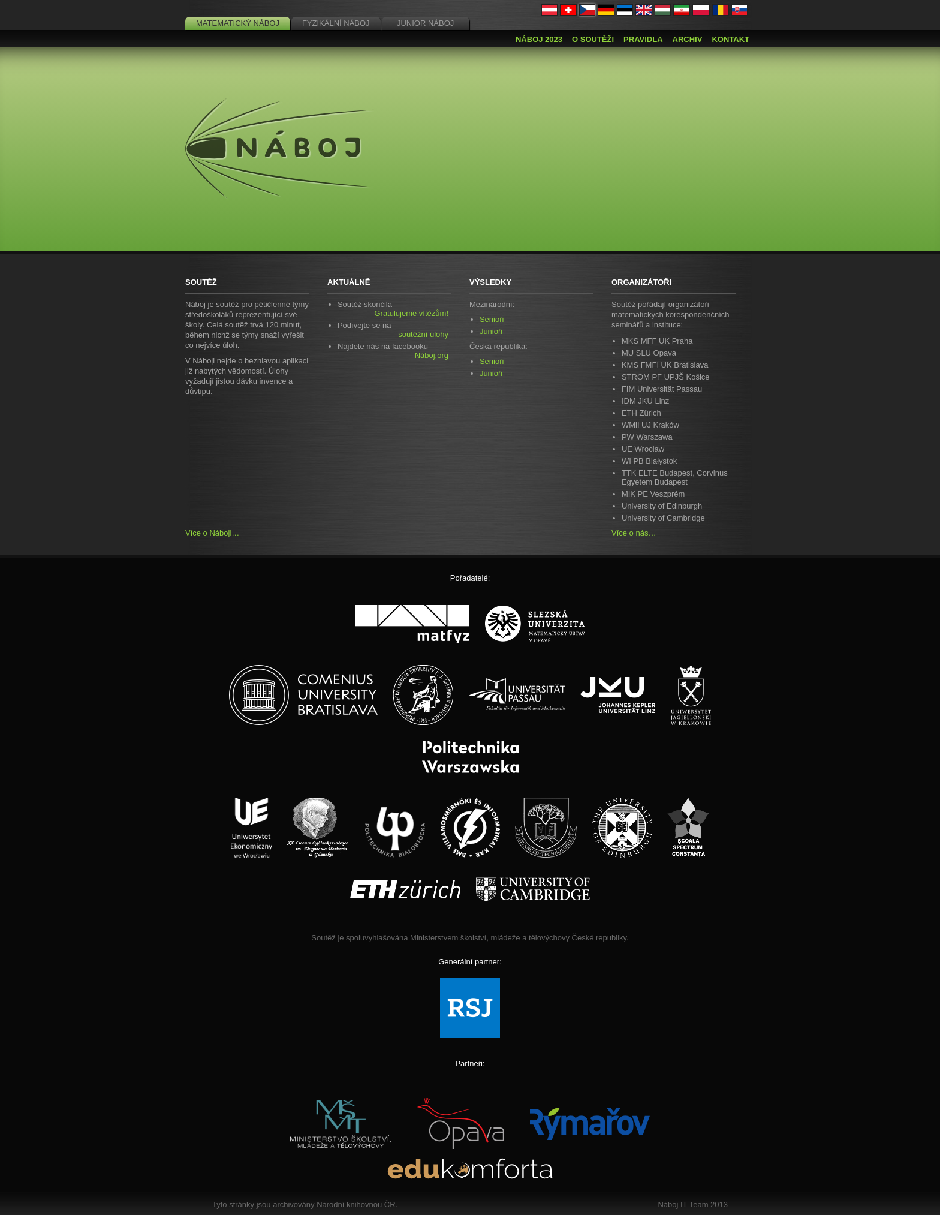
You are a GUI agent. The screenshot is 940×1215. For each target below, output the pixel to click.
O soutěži (593, 39)
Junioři (491, 331)
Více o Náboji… (212, 532)
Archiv (688, 39)
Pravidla (642, 39)
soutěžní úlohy (423, 334)
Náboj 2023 (539, 39)
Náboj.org (431, 355)
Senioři (492, 319)
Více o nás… (633, 532)
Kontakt (730, 39)
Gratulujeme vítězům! (411, 313)
